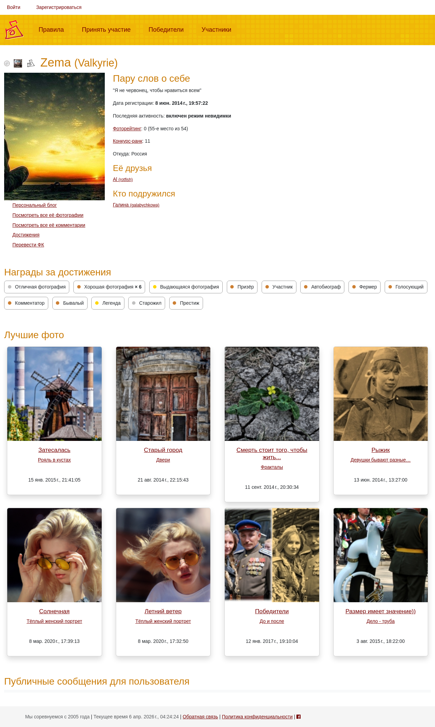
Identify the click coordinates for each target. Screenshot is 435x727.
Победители (169, 29)
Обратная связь (200, 716)
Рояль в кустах (54, 460)
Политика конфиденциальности (257, 716)
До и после (272, 621)
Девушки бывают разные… (381, 460)
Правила (54, 29)
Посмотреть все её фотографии (47, 215)
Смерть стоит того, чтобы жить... (271, 453)
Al (123, 179)
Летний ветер (163, 611)
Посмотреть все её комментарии (48, 225)
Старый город (163, 449)
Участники (219, 29)
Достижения (25, 235)
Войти (13, 7)
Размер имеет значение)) (380, 611)
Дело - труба (381, 621)
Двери (163, 460)
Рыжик (381, 449)
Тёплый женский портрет (54, 621)
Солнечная (54, 611)
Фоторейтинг (127, 128)
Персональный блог (34, 205)
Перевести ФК (28, 245)
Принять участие (109, 29)
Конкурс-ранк (127, 141)
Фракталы (272, 467)
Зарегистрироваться (59, 7)
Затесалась (54, 449)
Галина (136, 205)
